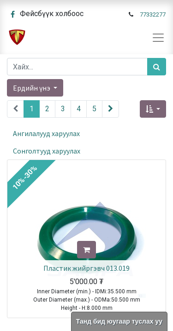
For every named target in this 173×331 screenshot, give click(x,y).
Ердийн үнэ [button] (32, 87)
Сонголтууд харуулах (46, 150)
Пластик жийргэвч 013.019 (86, 268)
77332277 (153, 14)
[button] (153, 109)
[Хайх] (156, 66)
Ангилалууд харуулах (46, 133)
